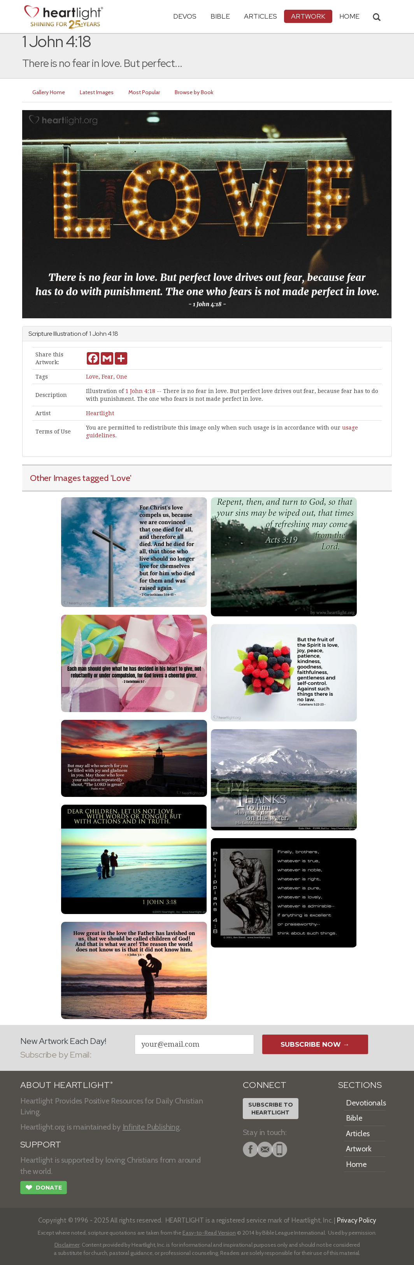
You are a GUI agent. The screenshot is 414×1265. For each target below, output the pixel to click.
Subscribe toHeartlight (270, 1108)
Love (92, 377)
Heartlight (100, 413)
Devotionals (366, 1102)
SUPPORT (40, 1144)
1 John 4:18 (140, 391)
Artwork (308, 16)
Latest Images (97, 92)
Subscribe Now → (315, 1044)
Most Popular (144, 92)
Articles (260, 16)
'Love (120, 477)
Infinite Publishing (151, 1127)
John (99, 334)
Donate (43, 1188)
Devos (184, 16)
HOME (349, 16)
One (121, 377)
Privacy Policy (356, 1220)
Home (356, 1164)
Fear (107, 377)
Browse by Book (194, 92)
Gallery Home (48, 92)
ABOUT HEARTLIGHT (66, 1085)
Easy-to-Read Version (209, 1232)
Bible (220, 16)
